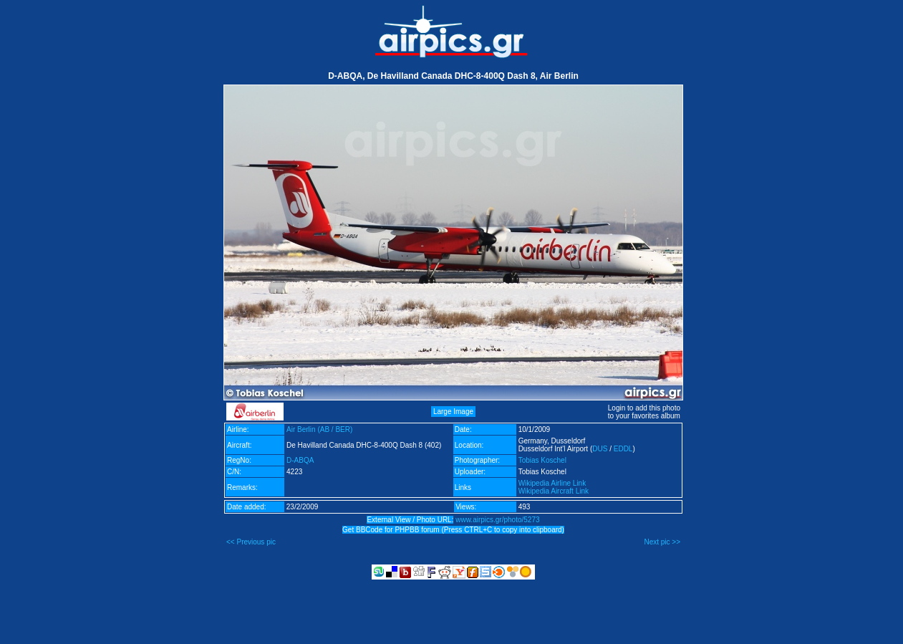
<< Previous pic (251, 542)
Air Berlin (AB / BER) (319, 429)
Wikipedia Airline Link (552, 483)
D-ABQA (300, 460)
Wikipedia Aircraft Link (553, 491)
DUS (599, 449)
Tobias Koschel (542, 460)
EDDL (623, 449)
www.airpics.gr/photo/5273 (497, 520)
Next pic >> (662, 542)
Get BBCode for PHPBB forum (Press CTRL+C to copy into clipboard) (453, 530)
